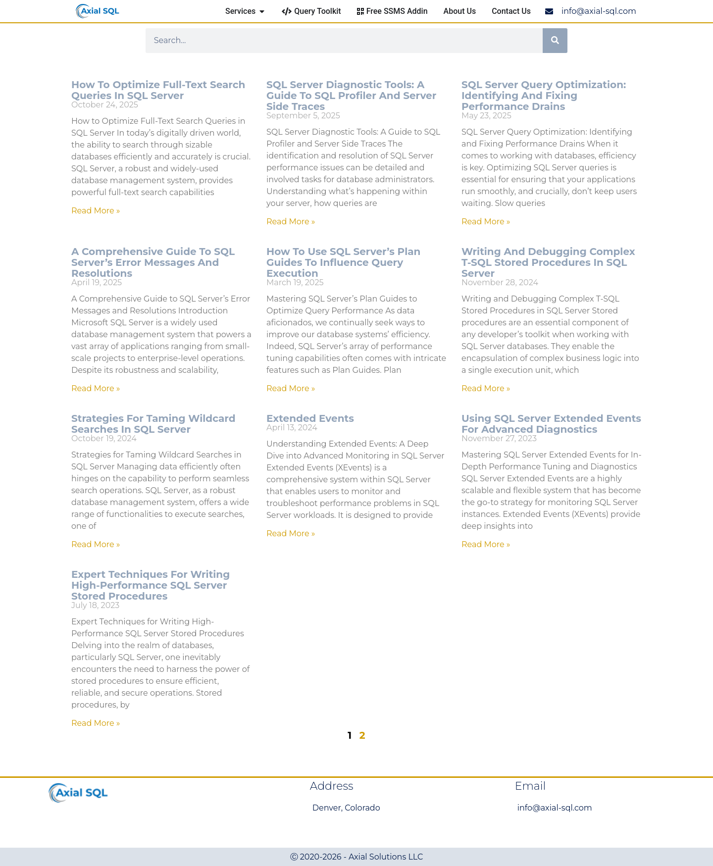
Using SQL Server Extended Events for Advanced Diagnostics (551, 423)
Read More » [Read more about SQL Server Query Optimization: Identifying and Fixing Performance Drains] (485, 221)
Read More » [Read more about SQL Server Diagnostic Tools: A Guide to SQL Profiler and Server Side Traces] (290, 221)
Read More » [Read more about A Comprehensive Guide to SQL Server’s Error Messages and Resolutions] (95, 388)
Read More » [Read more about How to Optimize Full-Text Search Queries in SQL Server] (95, 210)
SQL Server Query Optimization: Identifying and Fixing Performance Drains (543, 95)
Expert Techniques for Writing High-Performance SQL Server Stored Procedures (150, 585)
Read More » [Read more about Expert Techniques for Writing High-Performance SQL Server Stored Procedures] (95, 723)
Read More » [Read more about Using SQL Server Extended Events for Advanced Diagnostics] (485, 544)
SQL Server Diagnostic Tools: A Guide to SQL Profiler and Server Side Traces (351, 95)
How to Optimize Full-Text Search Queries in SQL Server (158, 90)
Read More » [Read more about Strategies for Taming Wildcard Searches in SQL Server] (95, 544)
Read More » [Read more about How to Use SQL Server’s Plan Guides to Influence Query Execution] (290, 388)
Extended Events (310, 418)
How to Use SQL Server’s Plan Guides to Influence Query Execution (343, 262)
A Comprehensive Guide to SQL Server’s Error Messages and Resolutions (153, 262)
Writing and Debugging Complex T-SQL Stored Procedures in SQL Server (548, 262)
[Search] (555, 40)
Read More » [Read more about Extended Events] (290, 533)
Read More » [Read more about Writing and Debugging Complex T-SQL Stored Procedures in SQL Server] (485, 388)
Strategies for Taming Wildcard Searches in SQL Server (153, 423)
